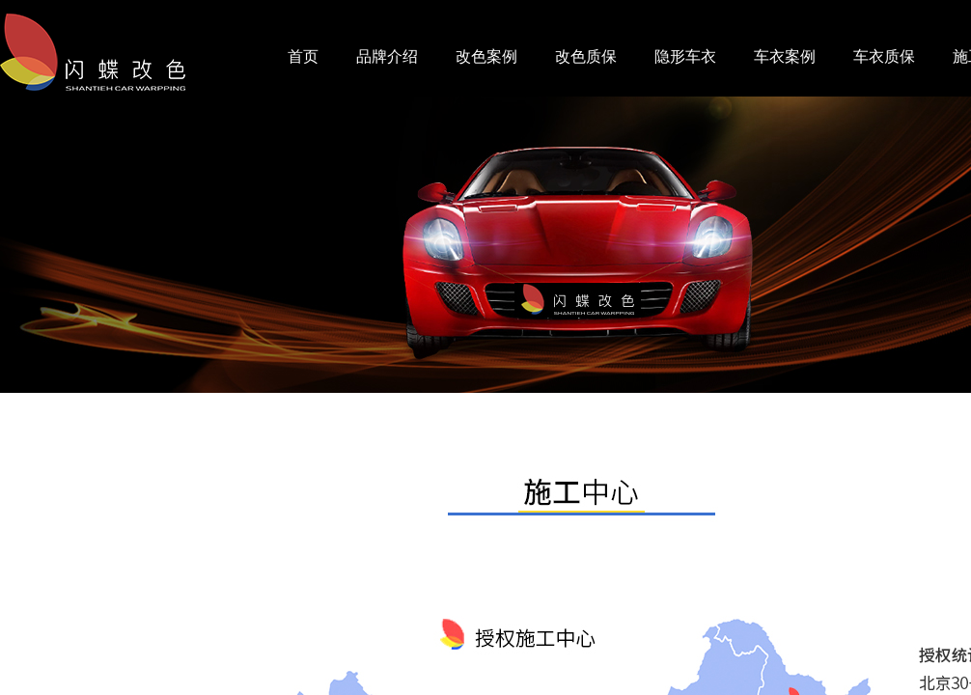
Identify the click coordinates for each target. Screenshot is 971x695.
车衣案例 (785, 56)
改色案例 (486, 56)
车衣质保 (884, 56)
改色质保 (586, 56)
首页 (303, 56)
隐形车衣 (685, 56)
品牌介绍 (387, 56)
